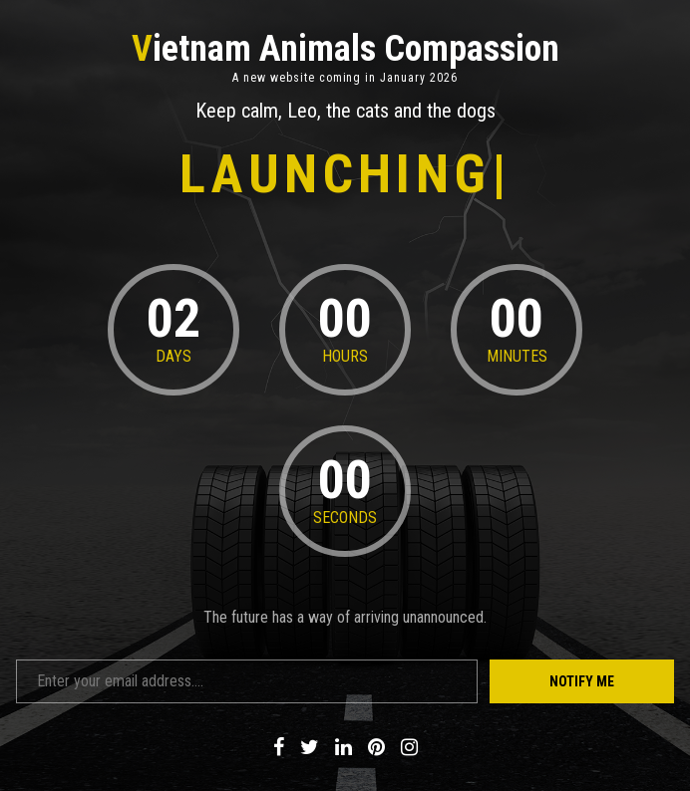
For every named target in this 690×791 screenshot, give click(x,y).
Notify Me (581, 681)
